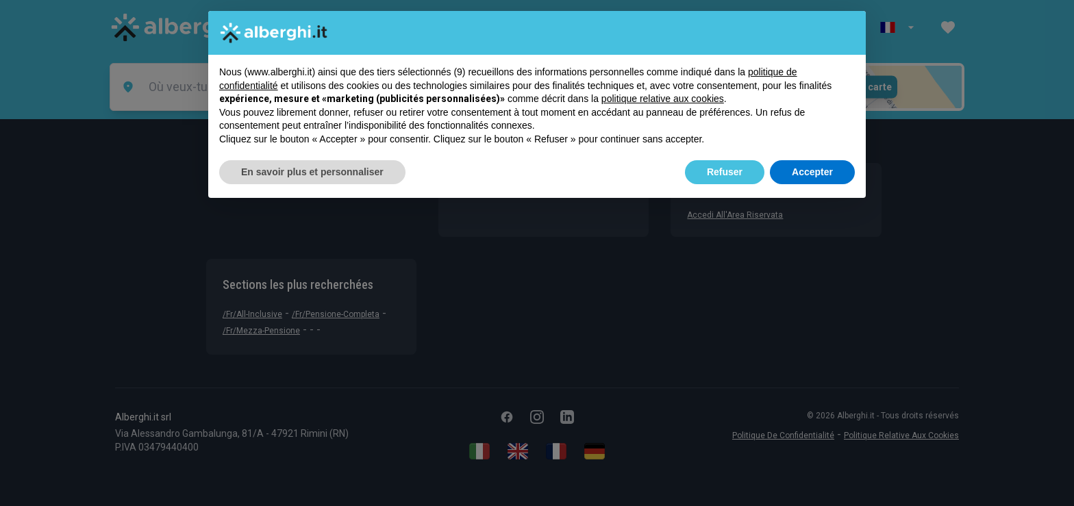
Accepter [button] (812, 171)
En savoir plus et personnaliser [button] (312, 171)
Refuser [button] (724, 171)
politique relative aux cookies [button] (662, 98)
